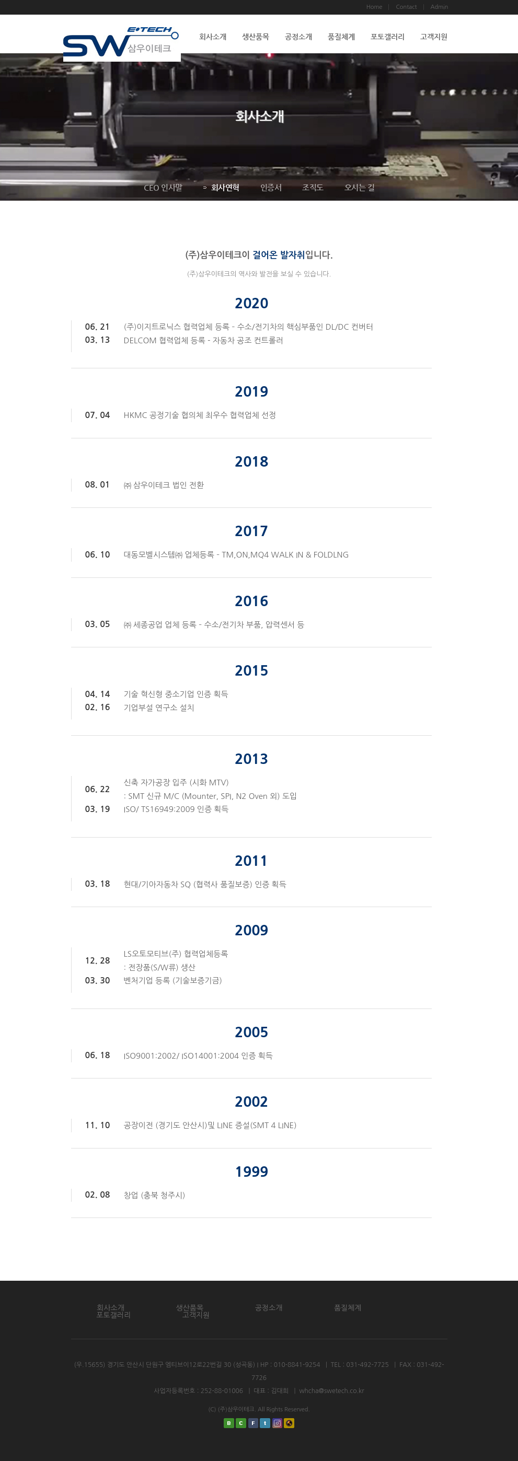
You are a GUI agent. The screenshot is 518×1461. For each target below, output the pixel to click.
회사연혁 (221, 187)
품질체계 (341, 36)
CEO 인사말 (162, 187)
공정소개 (298, 36)
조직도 (312, 187)
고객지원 (433, 36)
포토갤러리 (388, 36)
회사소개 (212, 36)
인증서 (270, 187)
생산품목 (255, 36)
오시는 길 (359, 187)
